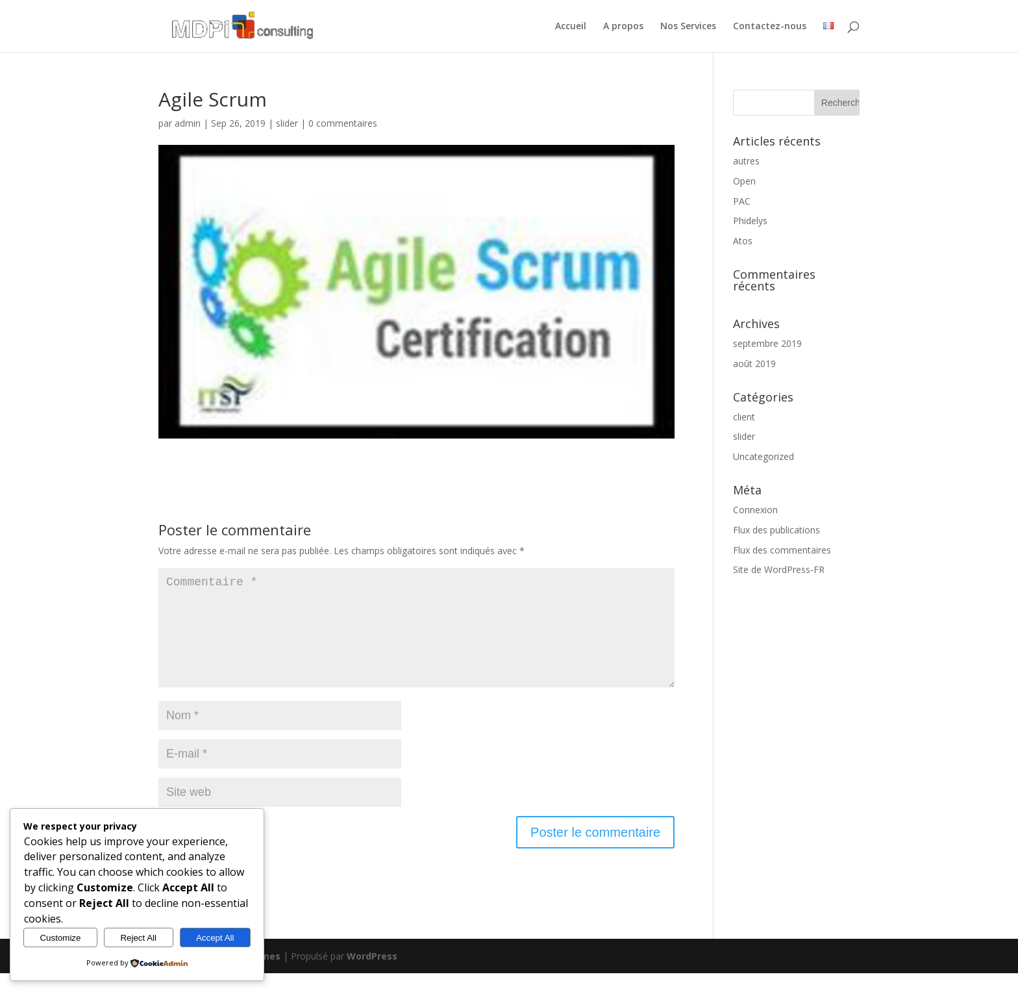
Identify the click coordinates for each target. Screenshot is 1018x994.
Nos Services (688, 26)
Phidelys (750, 220)
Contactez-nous (769, 26)
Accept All (215, 938)
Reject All (138, 938)
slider (287, 123)
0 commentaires (342, 123)
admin (188, 123)
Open (744, 181)
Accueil (570, 26)
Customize (60, 938)
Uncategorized (763, 456)
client (744, 417)
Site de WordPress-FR (779, 569)
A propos (623, 26)
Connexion (755, 509)
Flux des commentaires (782, 550)
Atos (742, 241)
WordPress (372, 977)
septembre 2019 (767, 343)
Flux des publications (776, 530)
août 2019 (754, 363)
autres (746, 161)
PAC (742, 201)
